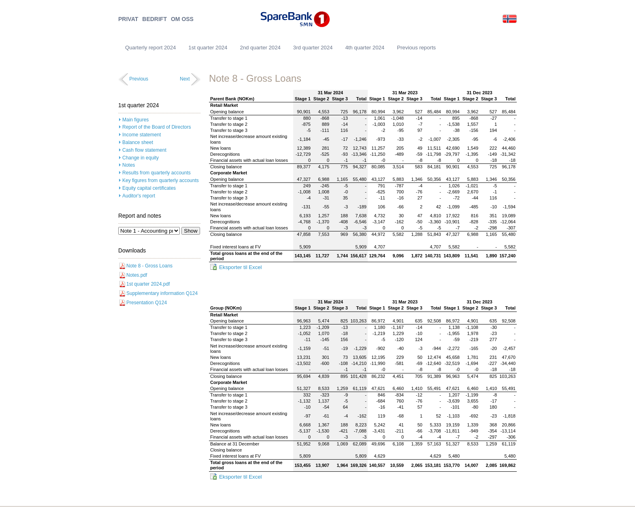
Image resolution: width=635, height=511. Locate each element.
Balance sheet (137, 142)
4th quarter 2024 (364, 48)
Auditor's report (138, 196)
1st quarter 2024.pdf (148, 284)
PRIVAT (128, 19)
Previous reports (416, 48)
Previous (138, 79)
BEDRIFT (154, 19)
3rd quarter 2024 (313, 48)
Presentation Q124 (146, 302)
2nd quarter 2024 (260, 48)
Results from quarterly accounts (156, 173)
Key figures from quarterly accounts (160, 180)
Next (185, 79)
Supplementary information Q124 (162, 293)
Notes (128, 165)
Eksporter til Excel (240, 267)
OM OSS (182, 19)
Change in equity (140, 158)
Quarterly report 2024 (150, 48)
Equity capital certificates (149, 188)
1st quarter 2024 (207, 48)
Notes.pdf (136, 275)
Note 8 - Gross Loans (149, 266)
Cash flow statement (144, 150)
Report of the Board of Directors (156, 127)
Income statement (141, 135)
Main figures (135, 120)
